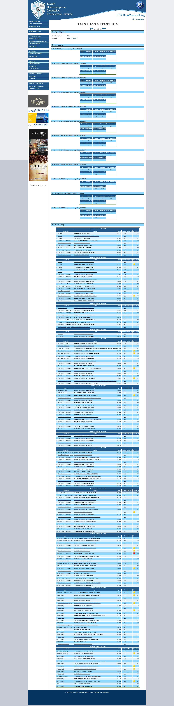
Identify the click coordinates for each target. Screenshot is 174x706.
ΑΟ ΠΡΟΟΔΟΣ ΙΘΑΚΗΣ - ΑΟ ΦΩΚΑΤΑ (83, 445)
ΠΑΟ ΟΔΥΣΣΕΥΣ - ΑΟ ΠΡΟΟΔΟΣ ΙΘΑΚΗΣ (84, 286)
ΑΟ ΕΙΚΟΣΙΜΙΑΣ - (83, 644)
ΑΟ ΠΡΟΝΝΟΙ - (83, 291)
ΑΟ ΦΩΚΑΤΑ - (83, 504)
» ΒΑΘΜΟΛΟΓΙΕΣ (34, 38)
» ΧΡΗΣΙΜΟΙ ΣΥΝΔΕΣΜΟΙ (36, 86)
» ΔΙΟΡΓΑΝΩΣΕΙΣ (34, 44)
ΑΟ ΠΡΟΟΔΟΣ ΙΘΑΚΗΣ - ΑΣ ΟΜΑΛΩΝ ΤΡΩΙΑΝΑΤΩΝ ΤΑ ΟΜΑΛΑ (89, 661)
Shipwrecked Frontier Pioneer (89, 692)
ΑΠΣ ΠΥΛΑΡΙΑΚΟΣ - (85, 571)
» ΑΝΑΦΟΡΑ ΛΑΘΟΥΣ (35, 73)
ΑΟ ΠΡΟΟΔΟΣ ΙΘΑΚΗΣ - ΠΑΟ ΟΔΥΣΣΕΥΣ (84, 568)
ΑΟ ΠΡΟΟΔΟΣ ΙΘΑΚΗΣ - (84, 267)
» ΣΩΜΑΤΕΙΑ (33, 56)
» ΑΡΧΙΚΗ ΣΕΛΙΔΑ (34, 21)
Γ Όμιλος (60, 262)
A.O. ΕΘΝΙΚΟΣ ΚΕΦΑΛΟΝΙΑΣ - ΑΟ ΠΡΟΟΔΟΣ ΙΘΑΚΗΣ (87, 398)
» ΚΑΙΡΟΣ (32, 79)
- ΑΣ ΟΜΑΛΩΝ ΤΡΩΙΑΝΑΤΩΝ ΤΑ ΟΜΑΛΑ (90, 436)
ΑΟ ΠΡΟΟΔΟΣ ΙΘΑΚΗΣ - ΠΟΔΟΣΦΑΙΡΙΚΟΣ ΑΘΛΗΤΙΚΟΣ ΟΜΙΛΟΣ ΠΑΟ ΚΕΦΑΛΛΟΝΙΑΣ (95, 381)
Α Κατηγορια (61, 595)
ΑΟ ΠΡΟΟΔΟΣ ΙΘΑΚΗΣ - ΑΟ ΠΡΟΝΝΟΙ (83, 283)
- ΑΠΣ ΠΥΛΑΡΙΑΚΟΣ (85, 502)
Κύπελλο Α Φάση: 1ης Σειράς (65, 592)
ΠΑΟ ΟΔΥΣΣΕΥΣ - (82, 238)
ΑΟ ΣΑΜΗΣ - (83, 443)
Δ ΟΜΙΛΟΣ (60, 334)
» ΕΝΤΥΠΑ (32, 61)
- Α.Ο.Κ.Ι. (82, 312)
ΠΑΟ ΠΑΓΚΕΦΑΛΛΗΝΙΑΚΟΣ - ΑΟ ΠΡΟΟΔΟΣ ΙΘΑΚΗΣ (87, 663)
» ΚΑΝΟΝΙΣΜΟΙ (34, 69)
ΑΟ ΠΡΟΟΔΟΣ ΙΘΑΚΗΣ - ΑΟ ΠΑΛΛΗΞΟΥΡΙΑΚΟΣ (86, 509)
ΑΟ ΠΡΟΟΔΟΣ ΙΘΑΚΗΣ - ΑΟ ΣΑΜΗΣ (83, 561)
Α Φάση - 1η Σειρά (62, 308)
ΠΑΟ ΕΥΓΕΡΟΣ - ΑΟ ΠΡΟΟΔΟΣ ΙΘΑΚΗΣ (84, 392)
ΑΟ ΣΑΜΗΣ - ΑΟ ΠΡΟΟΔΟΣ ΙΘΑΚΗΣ (83, 671)
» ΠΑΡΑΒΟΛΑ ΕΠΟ (35, 31)
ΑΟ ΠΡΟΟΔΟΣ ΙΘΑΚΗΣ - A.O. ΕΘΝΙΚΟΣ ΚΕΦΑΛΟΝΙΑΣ (87, 459)
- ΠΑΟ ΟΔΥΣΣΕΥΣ (82, 233)
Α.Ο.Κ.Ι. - (82, 317)
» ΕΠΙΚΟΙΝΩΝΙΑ (34, 89)
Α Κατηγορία (61, 656)
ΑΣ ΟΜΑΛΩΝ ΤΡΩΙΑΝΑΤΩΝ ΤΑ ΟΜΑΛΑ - (89, 634)
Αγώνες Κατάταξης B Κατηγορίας (66, 319)
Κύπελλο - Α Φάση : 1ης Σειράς (65, 452)
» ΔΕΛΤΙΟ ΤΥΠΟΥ (34, 63)
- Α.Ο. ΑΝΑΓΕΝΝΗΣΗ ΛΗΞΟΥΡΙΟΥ (86, 236)
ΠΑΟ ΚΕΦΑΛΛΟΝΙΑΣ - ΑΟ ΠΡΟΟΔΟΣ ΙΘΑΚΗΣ (85, 295)
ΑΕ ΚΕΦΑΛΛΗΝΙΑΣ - (81, 627)
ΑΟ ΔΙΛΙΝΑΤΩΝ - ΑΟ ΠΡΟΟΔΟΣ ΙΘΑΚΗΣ (84, 610)
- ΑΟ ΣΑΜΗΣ (83, 402)
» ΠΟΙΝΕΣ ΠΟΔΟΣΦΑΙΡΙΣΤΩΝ (38, 41)
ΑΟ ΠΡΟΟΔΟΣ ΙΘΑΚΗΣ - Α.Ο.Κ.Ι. (82, 600)
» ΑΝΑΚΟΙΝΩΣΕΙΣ (34, 26)
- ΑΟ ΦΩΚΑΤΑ (83, 524)
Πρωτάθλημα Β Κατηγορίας (64, 310)
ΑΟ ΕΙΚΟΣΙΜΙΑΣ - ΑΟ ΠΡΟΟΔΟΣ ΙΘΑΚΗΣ (84, 656)
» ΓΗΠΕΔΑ (32, 51)
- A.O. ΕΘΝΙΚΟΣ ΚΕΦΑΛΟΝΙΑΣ (87, 368)
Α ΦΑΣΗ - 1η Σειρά (62, 390)
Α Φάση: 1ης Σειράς (63, 651)
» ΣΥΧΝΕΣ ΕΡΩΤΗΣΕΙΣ (36, 83)
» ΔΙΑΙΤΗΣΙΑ (33, 66)
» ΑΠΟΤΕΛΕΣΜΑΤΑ (35, 36)
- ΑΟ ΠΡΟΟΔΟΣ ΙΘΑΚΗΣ (84, 262)
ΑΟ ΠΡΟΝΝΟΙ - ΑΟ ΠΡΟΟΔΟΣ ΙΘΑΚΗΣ (83, 653)
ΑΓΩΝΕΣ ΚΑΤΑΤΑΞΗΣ (63, 644)
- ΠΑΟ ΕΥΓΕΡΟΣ (84, 264)
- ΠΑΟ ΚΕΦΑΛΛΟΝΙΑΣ (85, 272)
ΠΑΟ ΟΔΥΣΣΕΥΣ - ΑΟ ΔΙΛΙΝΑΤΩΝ (82, 243)
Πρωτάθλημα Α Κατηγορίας (64, 240)
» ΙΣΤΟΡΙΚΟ (32, 76)
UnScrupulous (104, 692)
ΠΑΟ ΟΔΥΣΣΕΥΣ (72, 38)
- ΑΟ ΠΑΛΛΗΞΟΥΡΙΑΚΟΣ (85, 632)
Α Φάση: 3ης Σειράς (63, 676)
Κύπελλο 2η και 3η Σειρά (64, 283)
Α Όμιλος (60, 233)
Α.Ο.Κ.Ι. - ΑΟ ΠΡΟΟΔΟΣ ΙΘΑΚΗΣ (82, 683)
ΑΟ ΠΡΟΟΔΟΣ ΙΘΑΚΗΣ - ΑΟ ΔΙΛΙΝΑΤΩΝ (84, 308)
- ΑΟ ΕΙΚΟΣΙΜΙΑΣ (84, 298)
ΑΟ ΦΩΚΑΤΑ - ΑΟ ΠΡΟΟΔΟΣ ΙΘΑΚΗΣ (83, 558)
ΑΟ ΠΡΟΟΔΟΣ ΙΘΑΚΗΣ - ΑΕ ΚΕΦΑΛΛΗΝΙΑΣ (85, 521)
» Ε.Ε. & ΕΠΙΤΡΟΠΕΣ (35, 24)
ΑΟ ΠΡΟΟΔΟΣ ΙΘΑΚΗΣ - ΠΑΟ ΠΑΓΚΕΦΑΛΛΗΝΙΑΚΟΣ (87, 540)
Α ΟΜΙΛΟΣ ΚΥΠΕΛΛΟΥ (63, 343)
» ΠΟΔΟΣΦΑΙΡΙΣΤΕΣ (35, 54)
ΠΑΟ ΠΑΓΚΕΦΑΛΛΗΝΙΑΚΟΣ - (87, 538)
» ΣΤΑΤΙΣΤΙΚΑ (33, 46)
